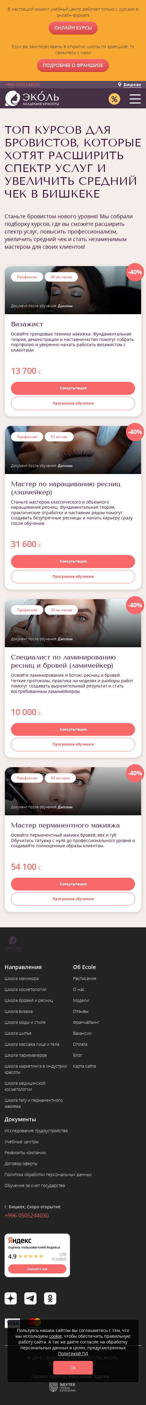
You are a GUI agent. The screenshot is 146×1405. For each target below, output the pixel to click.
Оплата (80, 1044)
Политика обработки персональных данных (48, 1174)
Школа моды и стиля (25, 1022)
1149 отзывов (59, 1256)
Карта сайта (84, 1066)
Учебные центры (22, 1141)
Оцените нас (37, 1269)
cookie (55, 1336)
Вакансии (82, 1033)
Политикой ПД (73, 1353)
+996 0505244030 (22, 84)
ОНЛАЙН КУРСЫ (73, 28)
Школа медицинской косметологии (25, 1086)
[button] (136, 97)
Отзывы (81, 1011)
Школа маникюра (22, 978)
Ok (73, 1368)
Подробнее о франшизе (73, 65)
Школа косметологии (25, 989)
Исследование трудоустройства (36, 1130)
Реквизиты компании (25, 1152)
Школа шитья (18, 1033)
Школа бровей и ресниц (29, 1000)
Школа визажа (19, 1011)
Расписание (84, 978)
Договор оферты (21, 1163)
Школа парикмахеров (26, 1055)
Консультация (73, 388)
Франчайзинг (86, 1022)
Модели (81, 1000)
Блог (77, 1055)
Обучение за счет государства (35, 1185)
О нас (79, 989)
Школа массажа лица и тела (32, 1044)
